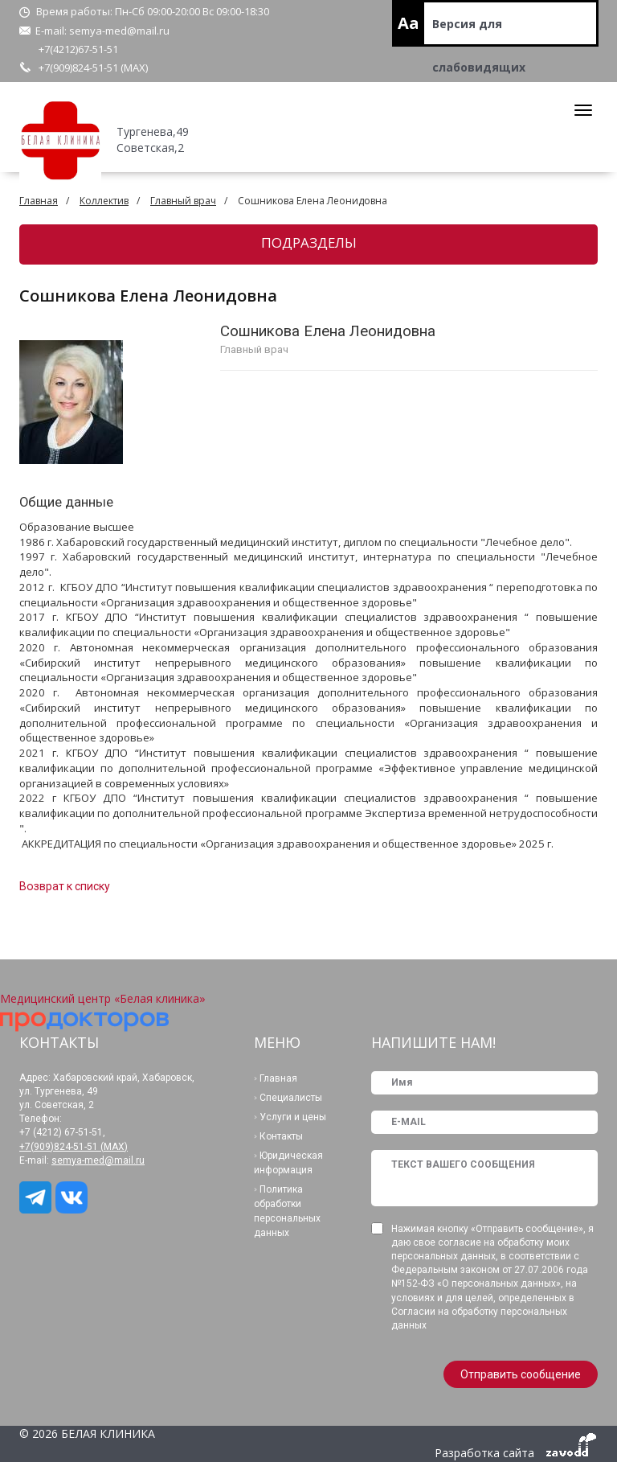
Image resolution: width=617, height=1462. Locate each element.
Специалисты (290, 1097)
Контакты (281, 1136)
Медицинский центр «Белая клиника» (103, 998)
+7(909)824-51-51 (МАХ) (93, 67)
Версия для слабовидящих (478, 31)
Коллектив (104, 200)
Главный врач (183, 200)
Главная (38, 200)
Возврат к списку (64, 886)
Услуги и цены (292, 1117)
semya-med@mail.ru (119, 30)
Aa (408, 23)
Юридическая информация (288, 1163)
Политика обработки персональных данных (287, 1211)
